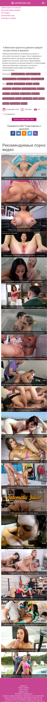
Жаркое (36, 84)
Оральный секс (8, 99)
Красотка (40, 89)
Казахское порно (37, 79)
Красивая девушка (29, 89)
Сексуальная (15, 103)
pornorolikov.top (8, 15)
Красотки (6, 94)
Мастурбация (25, 94)
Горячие (29, 84)
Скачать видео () (24, 119)
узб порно (5, 13)
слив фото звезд (8, 18)
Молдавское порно (33, 74)
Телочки (24, 103)
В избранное (10, 114)
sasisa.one (23, 686)
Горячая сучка (19, 84)
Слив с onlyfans (23, 688)
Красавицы (16, 89)
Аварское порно (23, 79)
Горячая (10, 84)
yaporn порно (23, 690)
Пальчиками (27, 99)
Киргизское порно (10, 79)
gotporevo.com (23, 692)
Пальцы (18, 99)
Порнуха (6, 103)
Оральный (35, 94)
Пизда (35, 99)
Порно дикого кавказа (11, 7)
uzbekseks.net (22, 2)
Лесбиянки (15, 94)
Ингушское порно (18, 74)
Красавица (7, 89)
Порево (41, 99)
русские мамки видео (10, 10)
